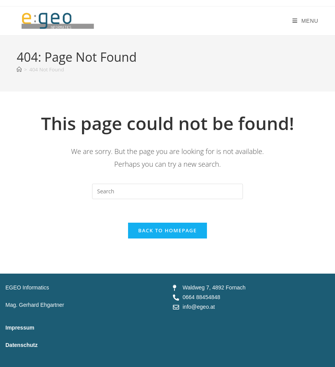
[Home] (19, 69)
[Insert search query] (167, 191)
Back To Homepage (167, 230)
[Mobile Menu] (305, 21)
